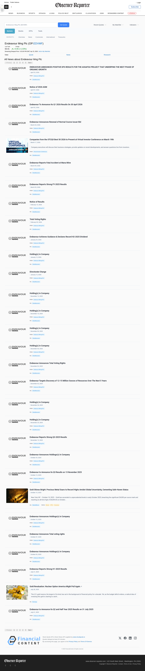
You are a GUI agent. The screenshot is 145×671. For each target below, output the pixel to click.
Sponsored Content (116, 13)
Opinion (42, 13)
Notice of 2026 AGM (38, 87)
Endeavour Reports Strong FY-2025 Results (48, 184)
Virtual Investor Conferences (40, 151)
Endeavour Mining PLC (39, 75)
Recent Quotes (99, 25)
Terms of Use (128, 664)
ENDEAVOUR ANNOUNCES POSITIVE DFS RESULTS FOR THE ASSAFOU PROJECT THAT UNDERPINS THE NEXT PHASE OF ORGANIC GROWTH (82, 68)
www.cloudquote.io (79, 637)
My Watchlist (116, 25)
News (11, 13)
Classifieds (91, 13)
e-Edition (132, 13)
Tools (40, 31)
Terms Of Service (86, 641)
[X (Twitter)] (120, 640)
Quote (31, 55)
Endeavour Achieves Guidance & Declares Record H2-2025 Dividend (59, 237)
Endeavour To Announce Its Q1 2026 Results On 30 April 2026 (56, 104)
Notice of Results (37, 202)
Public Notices (14, 2)
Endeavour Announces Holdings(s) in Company (50, 455)
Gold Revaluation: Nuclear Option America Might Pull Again (56, 586)
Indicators (133, 25)
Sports (32, 13)
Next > (30, 62)
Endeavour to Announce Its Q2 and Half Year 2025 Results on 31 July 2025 (61, 609)
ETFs (31, 31)
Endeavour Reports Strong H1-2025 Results (48, 569)
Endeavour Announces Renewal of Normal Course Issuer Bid (55, 122)
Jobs (102, 13)
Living (52, 13)
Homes (6, 2)
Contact (120, 664)
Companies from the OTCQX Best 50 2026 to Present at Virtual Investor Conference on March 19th (72, 139)
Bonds (47, 505)
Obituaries (77, 13)
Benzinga (35, 601)
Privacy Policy (73, 641)
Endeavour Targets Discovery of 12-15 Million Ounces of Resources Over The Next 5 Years (68, 381)
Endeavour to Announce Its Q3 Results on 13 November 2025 (56, 472)
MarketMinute (36, 505)
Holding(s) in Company (39, 254)
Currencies (39, 37)
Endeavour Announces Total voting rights (47, 534)
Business (21, 13)
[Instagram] (135, 640)
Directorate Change (38, 272)
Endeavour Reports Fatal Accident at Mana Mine (50, 163)
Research (107, 55)
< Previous (8, 62)
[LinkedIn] (130, 640)
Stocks (20, 31)
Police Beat (63, 13)
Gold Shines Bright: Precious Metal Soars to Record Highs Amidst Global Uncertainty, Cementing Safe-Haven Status (79, 490)
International (50, 37)
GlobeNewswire (36, 79)
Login (139, 2)
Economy (57, 505)
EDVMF (38, 43)
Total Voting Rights (38, 219)
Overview (21, 37)
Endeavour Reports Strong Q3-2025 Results (48, 437)
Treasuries (61, 37)
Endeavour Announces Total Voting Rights (47, 363)
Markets (10, 31)
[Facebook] (125, 640)
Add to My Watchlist (44, 51)
